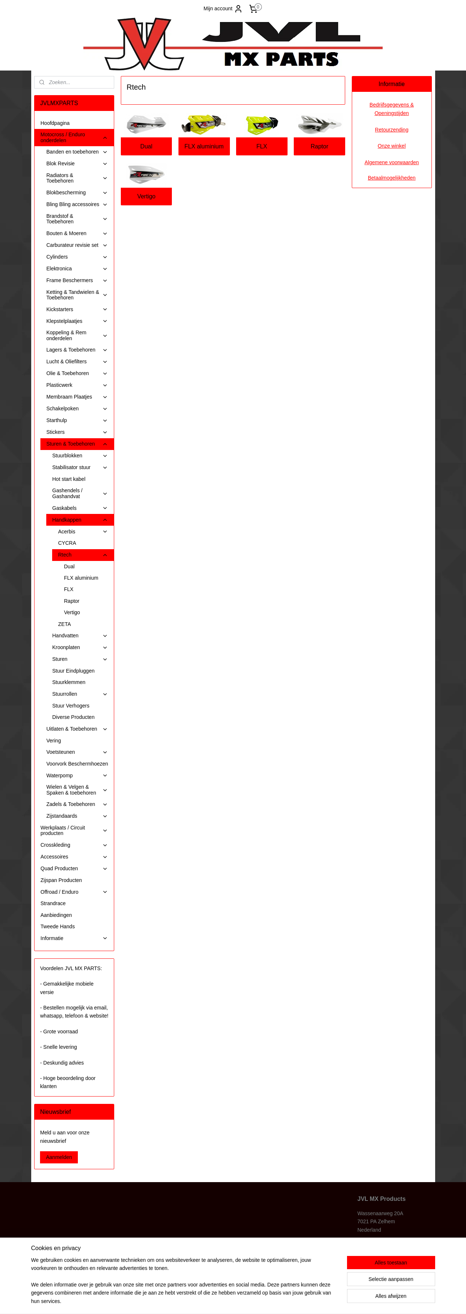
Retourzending (391, 130)
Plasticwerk (77, 385)
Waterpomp (77, 776)
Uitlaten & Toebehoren (77, 729)
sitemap (211, 1300)
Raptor (319, 146)
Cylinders (77, 257)
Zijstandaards (77, 816)
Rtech (83, 555)
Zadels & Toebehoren (77, 804)
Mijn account (223, 8)
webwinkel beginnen (248, 1300)
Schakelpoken (77, 409)
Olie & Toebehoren (77, 373)
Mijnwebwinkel (305, 1300)
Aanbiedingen (56, 915)
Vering (53, 741)
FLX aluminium (204, 146)
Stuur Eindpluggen (73, 671)
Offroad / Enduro (74, 892)
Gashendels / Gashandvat (80, 493)
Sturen (80, 659)
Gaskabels (80, 508)
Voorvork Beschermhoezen (77, 764)
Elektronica (77, 269)
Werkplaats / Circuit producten (74, 830)
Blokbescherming (77, 193)
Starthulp (77, 420)
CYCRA (67, 543)
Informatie (74, 938)
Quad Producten (74, 868)
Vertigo (146, 196)
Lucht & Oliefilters (77, 362)
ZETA (64, 624)
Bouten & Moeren (77, 233)
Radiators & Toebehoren (77, 178)
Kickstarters (77, 309)
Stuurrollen (80, 694)
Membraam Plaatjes (77, 397)
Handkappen (80, 520)
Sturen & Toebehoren (77, 444)
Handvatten (80, 636)
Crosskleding (74, 845)
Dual (146, 146)
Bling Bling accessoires (77, 204)
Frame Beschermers (77, 280)
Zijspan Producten (61, 880)
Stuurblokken (80, 456)
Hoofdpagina (54, 123)
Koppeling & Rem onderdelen (77, 335)
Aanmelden (59, 1157)
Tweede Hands (57, 926)
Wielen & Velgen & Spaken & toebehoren (77, 789)
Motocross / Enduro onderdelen (74, 137)
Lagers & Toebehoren (77, 350)
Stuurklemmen (68, 682)
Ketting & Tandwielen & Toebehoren (77, 294)
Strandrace (52, 903)
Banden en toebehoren (77, 152)
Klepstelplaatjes (77, 321)
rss (224, 1300)
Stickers (77, 432)
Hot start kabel (68, 479)
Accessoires (74, 857)
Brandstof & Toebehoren (77, 218)
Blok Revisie (77, 164)
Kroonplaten (80, 647)
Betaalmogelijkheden (392, 178)
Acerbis (83, 532)
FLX (261, 146)
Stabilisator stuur (80, 467)
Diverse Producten (73, 717)
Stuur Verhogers (70, 706)
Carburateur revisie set (77, 245)
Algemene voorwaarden (392, 162)
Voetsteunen (77, 752)
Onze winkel (392, 146)
